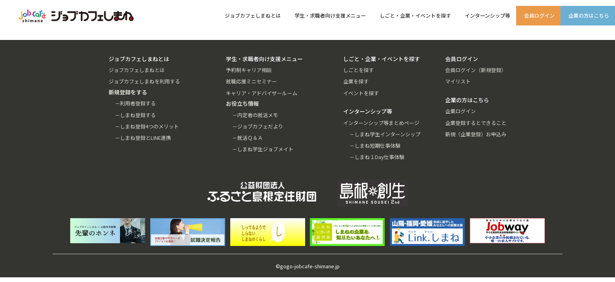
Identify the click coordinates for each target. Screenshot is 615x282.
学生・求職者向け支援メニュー (330, 15)
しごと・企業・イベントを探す (415, 15)
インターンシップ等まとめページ (381, 123)
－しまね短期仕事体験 (374, 145)
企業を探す (356, 81)
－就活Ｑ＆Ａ (247, 137)
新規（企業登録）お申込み (475, 134)
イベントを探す (361, 93)
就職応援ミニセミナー (251, 81)
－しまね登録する (135, 115)
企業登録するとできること (475, 123)
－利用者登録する (135, 103)
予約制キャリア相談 (249, 70)
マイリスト (458, 81)
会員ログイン (539, 15)
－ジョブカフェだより (257, 126)
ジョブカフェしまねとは (253, 15)
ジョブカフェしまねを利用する (144, 81)
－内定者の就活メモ (255, 115)
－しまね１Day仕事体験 (376, 157)
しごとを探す (358, 70)
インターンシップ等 (487, 15)
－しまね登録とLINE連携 (143, 137)
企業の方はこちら (588, 15)
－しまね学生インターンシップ (384, 134)
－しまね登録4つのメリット (147, 126)
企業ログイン (460, 111)
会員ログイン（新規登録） (475, 70)
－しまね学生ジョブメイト (262, 149)
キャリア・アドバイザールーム (261, 93)
